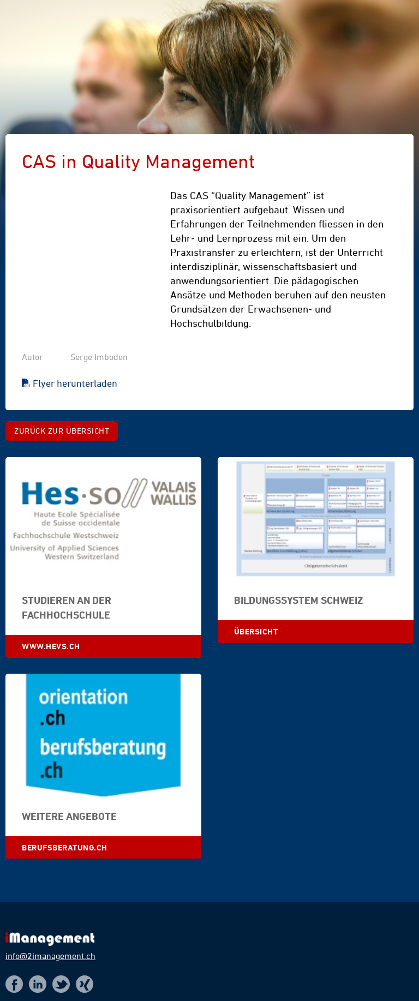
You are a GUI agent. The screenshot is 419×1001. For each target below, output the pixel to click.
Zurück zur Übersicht (61, 430)
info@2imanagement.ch (50, 956)
